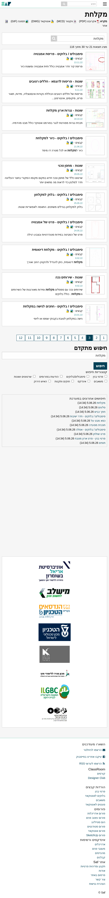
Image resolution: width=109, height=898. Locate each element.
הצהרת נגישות (97, 883)
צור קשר (100, 879)
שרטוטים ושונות (23, 376)
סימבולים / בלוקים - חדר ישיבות (87, 416)
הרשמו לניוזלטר (94, 749)
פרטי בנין (98, 376)
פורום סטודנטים (96, 826)
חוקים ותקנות (62, 381)
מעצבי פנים (98, 848)
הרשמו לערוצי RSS (92, 763)
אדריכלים (100, 844)
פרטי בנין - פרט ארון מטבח (90, 438)
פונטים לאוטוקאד (95, 804)
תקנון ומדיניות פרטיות (93, 866)
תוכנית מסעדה (97, 425)
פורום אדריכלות (96, 813)
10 (38, 338)
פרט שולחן (99, 433)
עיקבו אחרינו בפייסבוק (90, 756)
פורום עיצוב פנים (95, 817)
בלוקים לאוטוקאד (95, 795)
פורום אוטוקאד (96, 830)
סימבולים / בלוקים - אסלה (90, 429)
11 (29, 338)
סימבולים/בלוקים (75, 376)
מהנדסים (100, 853)
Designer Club (96, 777)
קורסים (101, 773)
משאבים (98, 381)
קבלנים (101, 857)
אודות (102, 870)
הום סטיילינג (98, 822)
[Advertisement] (54, 472)
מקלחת (101, 402)
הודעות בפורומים (49, 376)
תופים (102, 442)
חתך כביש (99, 411)
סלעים (101, 407)
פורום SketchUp (95, 835)
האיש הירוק (40, 381)
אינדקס (82, 381)
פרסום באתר (98, 875)
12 (20, 338)
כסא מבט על (98, 420)
